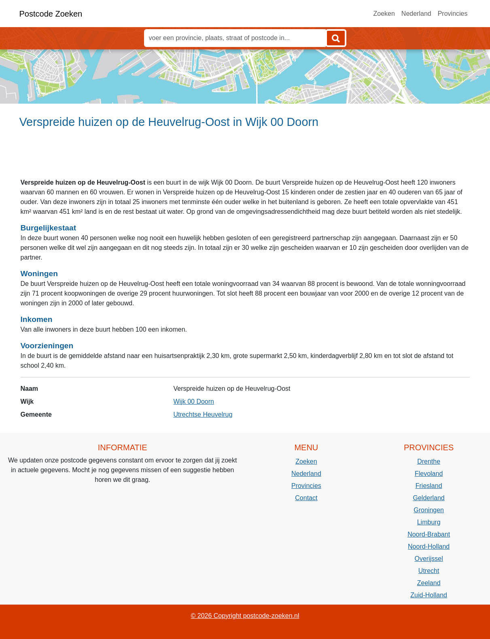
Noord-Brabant (428, 534)
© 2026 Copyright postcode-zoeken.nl (245, 615)
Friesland (429, 485)
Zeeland (429, 582)
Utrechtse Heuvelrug (203, 414)
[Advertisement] (245, 156)
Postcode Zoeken (51, 13)
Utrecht (428, 570)
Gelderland (428, 497)
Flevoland (429, 473)
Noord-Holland (429, 546)
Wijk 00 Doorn (194, 401)
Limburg (429, 522)
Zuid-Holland (428, 595)
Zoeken (384, 13)
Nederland (416, 13)
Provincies (453, 13)
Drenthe (428, 461)
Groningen (429, 510)
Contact (306, 497)
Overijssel (429, 558)
